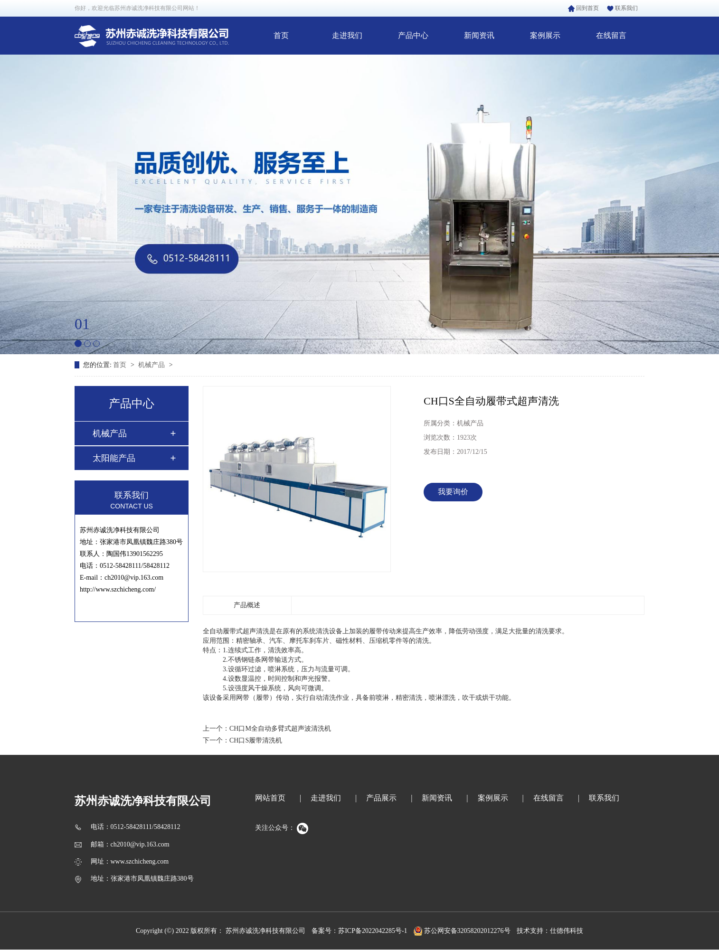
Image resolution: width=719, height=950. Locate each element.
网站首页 (270, 798)
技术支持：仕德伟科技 (550, 930)
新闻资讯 (479, 35)
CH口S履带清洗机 (255, 740)
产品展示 (381, 798)
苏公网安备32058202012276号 (462, 930)
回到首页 (583, 8)
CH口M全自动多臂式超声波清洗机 (280, 728)
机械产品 (152, 364)
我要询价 (453, 492)
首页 (281, 35)
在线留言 (611, 35)
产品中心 (413, 35)
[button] (78, 343)
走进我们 (347, 35)
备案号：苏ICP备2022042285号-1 (359, 930)
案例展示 (545, 35)
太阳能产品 (114, 458)
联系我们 (622, 8)
